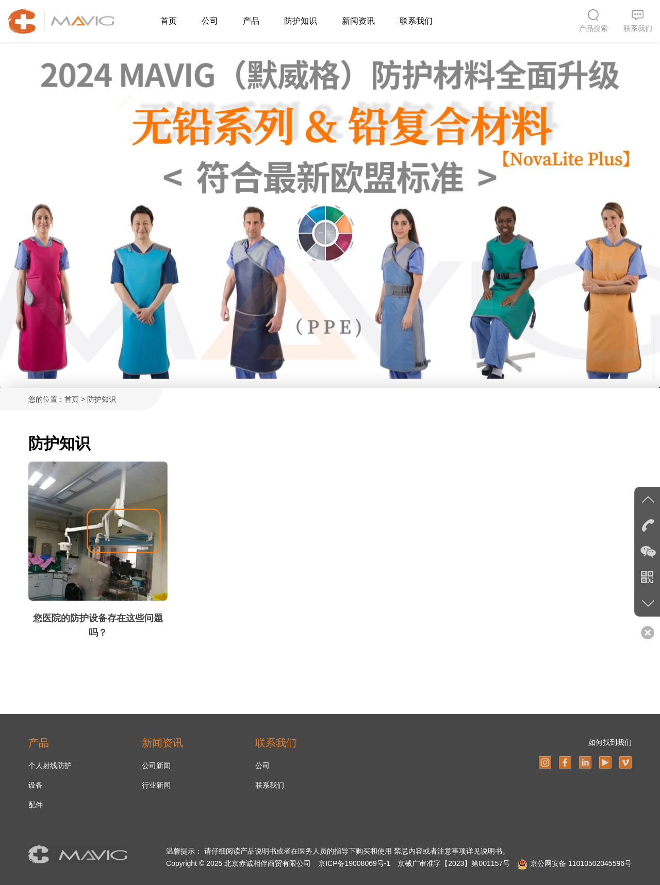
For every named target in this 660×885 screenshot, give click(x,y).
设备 (35, 785)
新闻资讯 (358, 20)
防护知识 (300, 20)
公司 (210, 20)
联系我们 (416, 20)
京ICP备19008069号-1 (354, 863)
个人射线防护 (50, 765)
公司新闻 (156, 765)
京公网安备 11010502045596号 (581, 863)
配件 (35, 805)
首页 (168, 20)
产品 (251, 20)
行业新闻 (156, 785)
